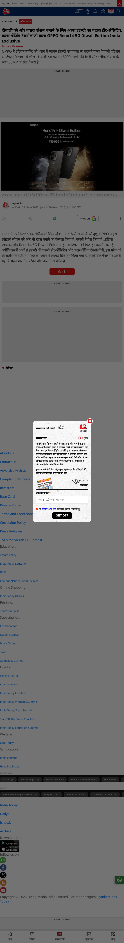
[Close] (90, 421)
